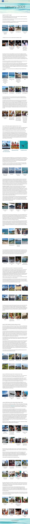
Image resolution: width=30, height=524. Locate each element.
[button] (1, 1)
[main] (15, 7)
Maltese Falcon (13, 405)
